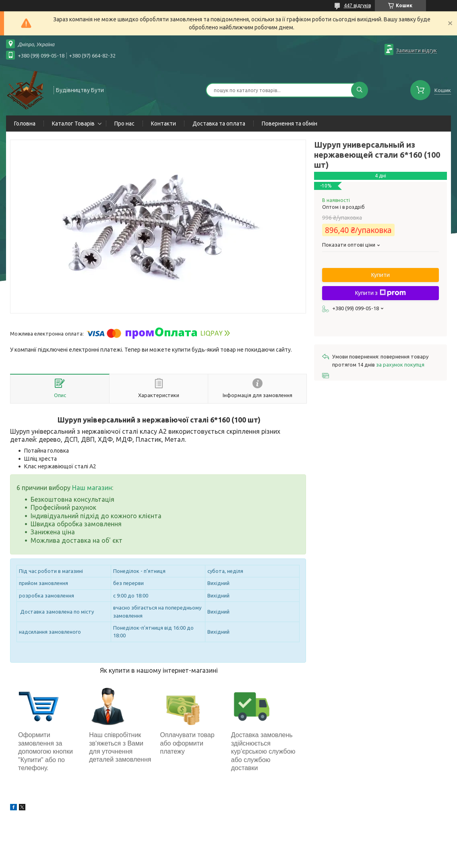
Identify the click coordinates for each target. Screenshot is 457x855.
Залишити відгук (416, 50)
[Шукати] (359, 90)
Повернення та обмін (289, 123)
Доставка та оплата (218, 123)
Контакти (163, 123)
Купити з (380, 293)
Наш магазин (92, 487)
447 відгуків (357, 5)
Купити (380, 275)
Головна (24, 123)
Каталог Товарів (73, 123)
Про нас (124, 123)
